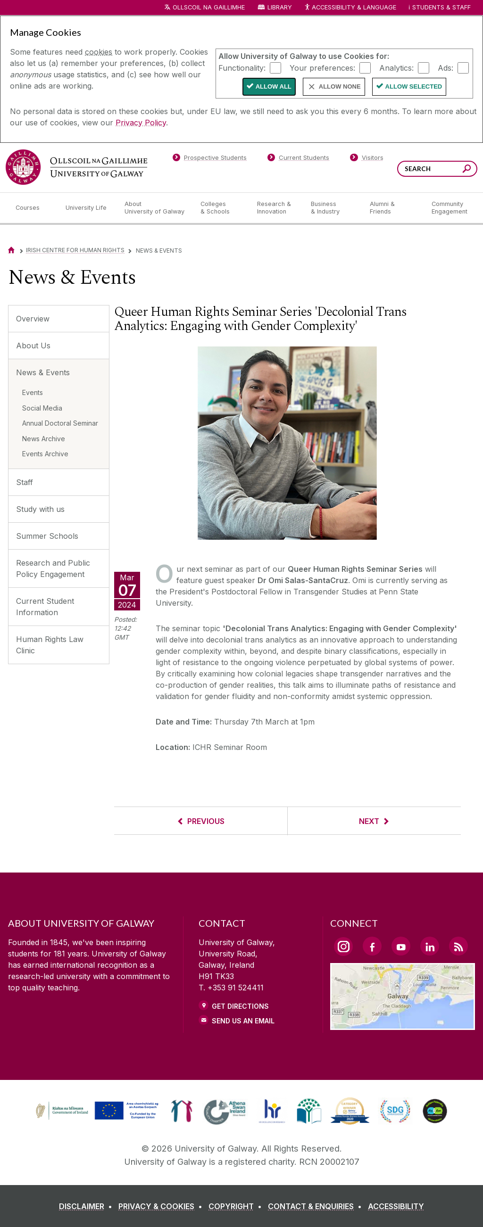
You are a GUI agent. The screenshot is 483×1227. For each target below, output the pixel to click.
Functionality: (242, 67)
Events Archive (45, 454)
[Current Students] (298, 159)
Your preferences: (322, 67)
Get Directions (240, 1006)
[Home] (11, 250)
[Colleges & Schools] (221, 208)
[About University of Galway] (155, 208)
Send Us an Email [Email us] (243, 1021)
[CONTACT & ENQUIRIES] (317, 1206)
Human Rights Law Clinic (49, 644)
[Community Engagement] (449, 208)
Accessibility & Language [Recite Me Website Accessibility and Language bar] (350, 8)
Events (32, 392)
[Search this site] (467, 170)
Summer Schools (47, 536)
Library (279, 7)
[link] (96, 1111)
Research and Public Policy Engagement (53, 568)
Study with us (40, 509)
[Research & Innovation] (276, 208)
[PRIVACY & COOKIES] (162, 1206)
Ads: (445, 67)
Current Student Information (45, 606)
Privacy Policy (141, 122)
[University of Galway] (76, 167)
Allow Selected (413, 86)
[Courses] (33, 208)
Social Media (42, 408)
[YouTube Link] (400, 946)
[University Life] (87, 208)
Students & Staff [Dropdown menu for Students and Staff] (441, 7)
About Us (33, 345)
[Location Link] (402, 1024)
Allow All (273, 86)
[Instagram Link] (343, 946)
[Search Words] (437, 169)
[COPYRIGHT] (237, 1206)
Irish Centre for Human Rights (75, 250)
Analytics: (396, 67)
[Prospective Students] (209, 159)
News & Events (43, 372)
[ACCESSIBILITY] (396, 1206)
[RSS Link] (458, 946)
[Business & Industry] (332, 208)
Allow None (340, 86)
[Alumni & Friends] (393, 208)
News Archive (43, 439)
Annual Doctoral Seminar (60, 423)
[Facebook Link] (372, 946)
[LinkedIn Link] (429, 946)
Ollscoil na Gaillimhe (209, 7)
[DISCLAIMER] (87, 1206)
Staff (24, 482)
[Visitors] (366, 159)
